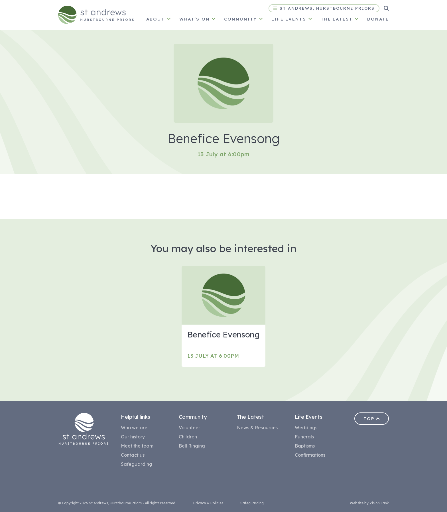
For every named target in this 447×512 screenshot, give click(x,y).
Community (240, 19)
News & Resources (257, 427)
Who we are (134, 427)
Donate (378, 19)
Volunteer (189, 427)
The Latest (250, 417)
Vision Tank (379, 503)
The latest (337, 19)
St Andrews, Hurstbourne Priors (324, 8)
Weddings (306, 427)
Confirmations (310, 455)
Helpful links (135, 417)
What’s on (194, 19)
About (155, 19)
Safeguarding (136, 464)
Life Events (288, 19)
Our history (133, 437)
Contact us (133, 455)
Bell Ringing (192, 446)
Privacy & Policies (208, 503)
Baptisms (305, 446)
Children (188, 437)
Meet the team (137, 446)
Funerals (304, 437)
